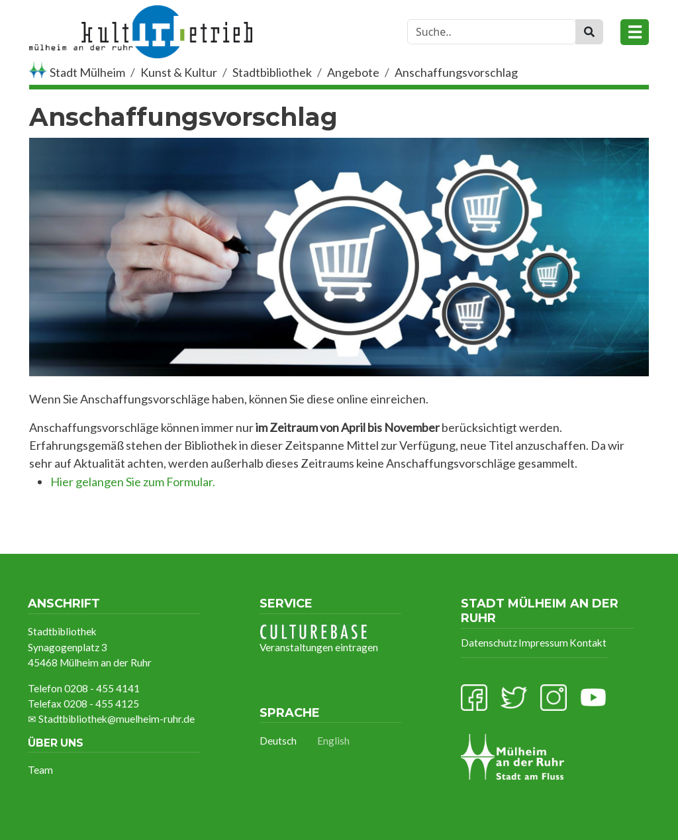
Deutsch (278, 741)
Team (40, 770)
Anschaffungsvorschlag (456, 72)
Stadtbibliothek (272, 72)
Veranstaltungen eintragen (319, 638)
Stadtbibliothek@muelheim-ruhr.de (116, 719)
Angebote (353, 72)
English (333, 741)
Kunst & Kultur (178, 72)
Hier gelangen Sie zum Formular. (132, 481)
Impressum (543, 643)
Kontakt (587, 643)
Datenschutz (489, 643)
